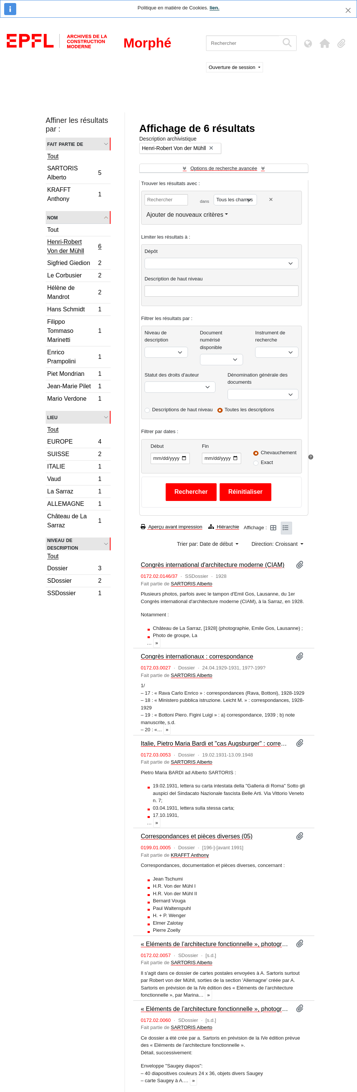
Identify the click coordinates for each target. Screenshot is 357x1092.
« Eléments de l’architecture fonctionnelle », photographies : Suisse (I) (215, 1008)
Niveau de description (62, 544)
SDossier (74, 581)
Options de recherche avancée (223, 168)
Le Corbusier (74, 276)
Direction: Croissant (275, 544)
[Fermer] (348, 10)
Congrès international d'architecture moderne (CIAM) (213, 564)
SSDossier (74, 594)
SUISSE (74, 455)
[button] (324, 43)
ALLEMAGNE (74, 504)
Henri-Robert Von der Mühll (74, 246)
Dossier (74, 569)
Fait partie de (65, 143)
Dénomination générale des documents (258, 378)
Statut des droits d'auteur (172, 375)
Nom (52, 217)
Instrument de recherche (270, 336)
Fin (205, 446)
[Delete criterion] (271, 199)
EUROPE (74, 442)
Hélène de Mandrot (74, 292)
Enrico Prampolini (74, 357)
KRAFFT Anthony (74, 194)
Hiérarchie (223, 527)
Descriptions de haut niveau (182, 409)
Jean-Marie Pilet (74, 387)
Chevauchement (279, 452)
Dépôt (151, 251)
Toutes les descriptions (249, 409)
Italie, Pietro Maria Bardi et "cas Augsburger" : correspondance (215, 743)
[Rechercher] (242, 43)
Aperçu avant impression (171, 527)
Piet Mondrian (74, 374)
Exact (267, 462)
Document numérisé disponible (211, 340)
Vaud (74, 480)
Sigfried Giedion (74, 264)
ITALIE (74, 467)
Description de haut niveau (174, 279)
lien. (214, 8)
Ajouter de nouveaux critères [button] (184, 214)
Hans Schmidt (74, 310)
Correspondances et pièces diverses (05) (196, 836)
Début (157, 446)
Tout (52, 156)
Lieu (52, 417)
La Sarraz (74, 492)
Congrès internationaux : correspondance (197, 656)
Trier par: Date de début (205, 544)
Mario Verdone (74, 399)
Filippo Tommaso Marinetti (74, 331)
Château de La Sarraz (74, 520)
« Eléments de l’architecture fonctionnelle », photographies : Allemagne (215, 943)
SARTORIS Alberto (74, 173)
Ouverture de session (233, 67)
